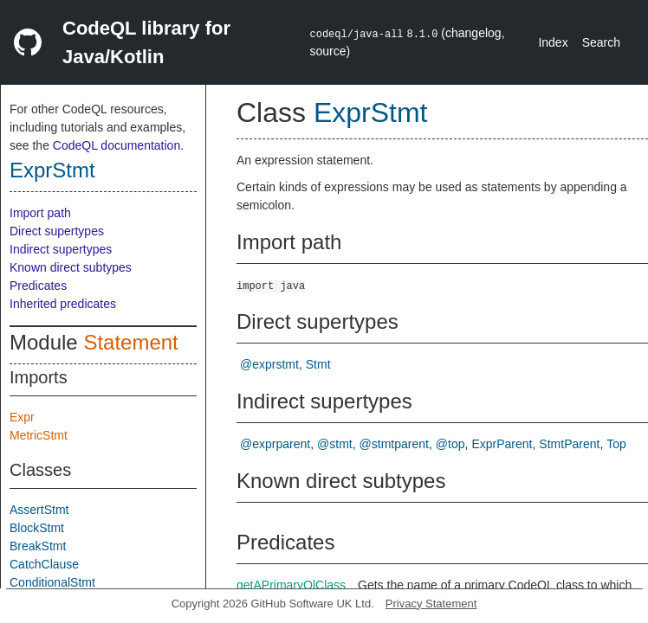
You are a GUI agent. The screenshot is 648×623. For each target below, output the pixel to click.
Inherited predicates (63, 304)
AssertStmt (39, 510)
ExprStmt (52, 170)
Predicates (38, 285)
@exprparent (275, 444)
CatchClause (44, 564)
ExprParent (501, 444)
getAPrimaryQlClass (291, 585)
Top (616, 444)
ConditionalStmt (52, 582)
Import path (40, 213)
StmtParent (569, 444)
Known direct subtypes (71, 267)
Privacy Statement (431, 603)
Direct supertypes (57, 231)
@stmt (335, 444)
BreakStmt (38, 546)
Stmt (318, 364)
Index (552, 42)
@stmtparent (394, 444)
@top (450, 444)
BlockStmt (37, 528)
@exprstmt (269, 364)
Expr (22, 417)
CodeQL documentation (116, 145)
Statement (130, 342)
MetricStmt (39, 435)
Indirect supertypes (61, 249)
